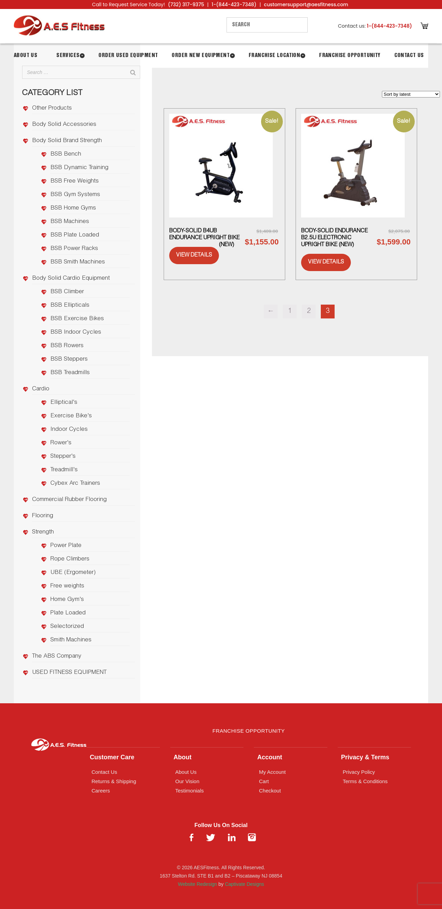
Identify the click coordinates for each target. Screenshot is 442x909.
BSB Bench (65, 154)
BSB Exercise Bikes (77, 319)
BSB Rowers (67, 346)
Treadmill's (64, 470)
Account (269, 757)
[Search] (133, 72)
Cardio (40, 389)
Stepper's (63, 457)
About (183, 757)
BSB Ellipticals (69, 305)
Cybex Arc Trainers (75, 483)
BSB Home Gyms (73, 208)
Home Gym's (67, 600)
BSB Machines (69, 222)
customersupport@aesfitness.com (306, 4)
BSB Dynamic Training (79, 168)
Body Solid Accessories (64, 125)
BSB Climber (67, 292)
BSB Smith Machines (77, 262)
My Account (272, 772)
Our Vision (187, 781)
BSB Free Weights (74, 181)
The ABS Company (56, 656)
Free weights (67, 586)
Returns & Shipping (114, 781)
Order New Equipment (201, 55)
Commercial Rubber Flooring (69, 500)
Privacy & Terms (365, 757)
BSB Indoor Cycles (75, 332)
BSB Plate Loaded (74, 235)
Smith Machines (71, 640)
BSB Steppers (69, 359)
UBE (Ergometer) (73, 573)
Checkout (270, 791)
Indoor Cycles (69, 430)
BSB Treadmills (70, 373)
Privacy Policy (359, 772)
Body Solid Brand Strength (67, 141)
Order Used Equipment (128, 55)
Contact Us (409, 55)
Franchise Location (274, 55)
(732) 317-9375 (186, 4)
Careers (101, 791)
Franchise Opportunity (349, 55)
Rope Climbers (69, 559)
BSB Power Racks (74, 249)
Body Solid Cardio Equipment (71, 278)
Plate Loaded (68, 613)
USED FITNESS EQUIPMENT (69, 673)
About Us (25, 55)
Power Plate (65, 546)
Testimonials (189, 791)
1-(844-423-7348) (234, 4)
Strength (43, 532)
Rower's (60, 443)
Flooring (42, 516)
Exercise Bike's (71, 416)
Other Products (52, 108)
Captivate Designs (244, 884)
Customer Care (112, 757)
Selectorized (67, 627)
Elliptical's (63, 403)
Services (67, 55)
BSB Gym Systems (75, 195)
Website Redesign (197, 884)
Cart (264, 781)
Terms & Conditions (365, 781)
